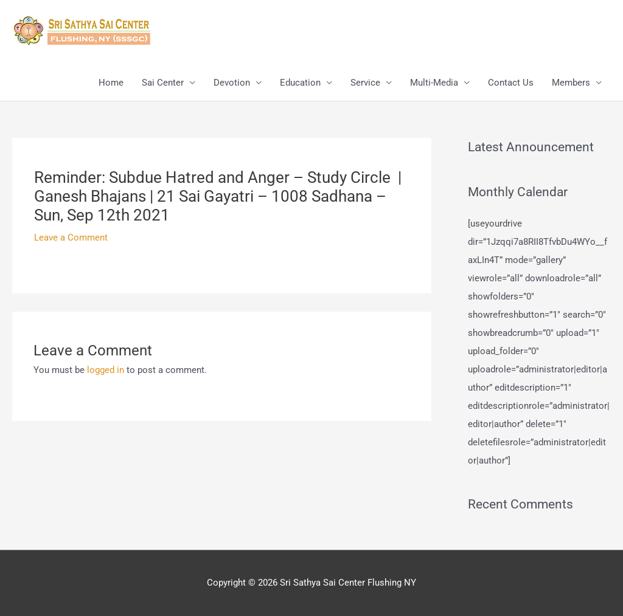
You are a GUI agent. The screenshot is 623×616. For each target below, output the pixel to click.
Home (111, 82)
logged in (105, 369)
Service (365, 82)
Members (571, 82)
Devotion (232, 82)
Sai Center (163, 82)
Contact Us (511, 82)
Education (300, 82)
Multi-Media (434, 82)
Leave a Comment (71, 237)
